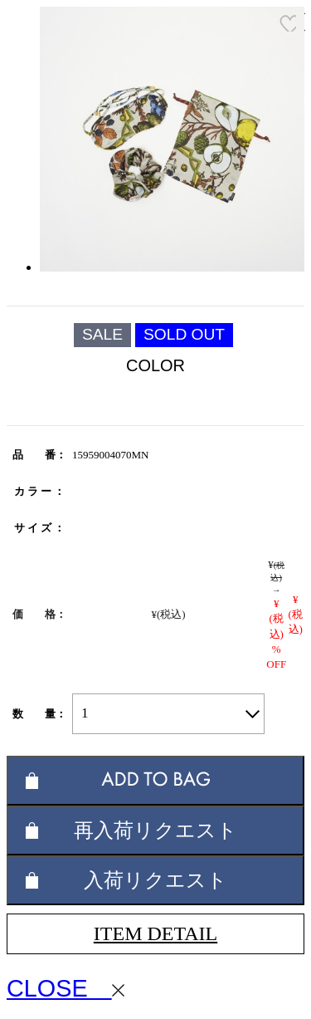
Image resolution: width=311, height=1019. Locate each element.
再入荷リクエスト (155, 830)
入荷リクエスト (155, 880)
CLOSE (65, 988)
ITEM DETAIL (155, 933)
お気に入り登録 (287, 23)
